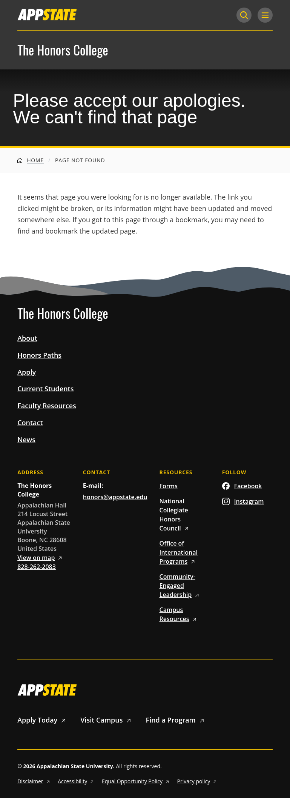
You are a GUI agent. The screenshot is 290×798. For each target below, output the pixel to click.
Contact (30, 422)
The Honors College (62, 50)
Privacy (198, 781)
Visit (106, 719)
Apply (26, 372)
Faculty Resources (46, 405)
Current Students (45, 388)
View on (40, 558)
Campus (179, 614)
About (27, 338)
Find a (176, 719)
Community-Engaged (180, 585)
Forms (169, 486)
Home (30, 160)
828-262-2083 (36, 567)
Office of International (179, 552)
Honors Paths (39, 355)
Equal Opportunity (136, 781)
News (26, 439)
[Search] (244, 15)
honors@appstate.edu (115, 497)
